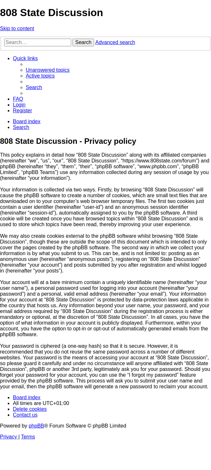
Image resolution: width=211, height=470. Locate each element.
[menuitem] (48, 70)
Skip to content (17, 28)
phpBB (36, 426)
